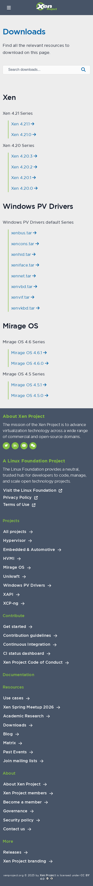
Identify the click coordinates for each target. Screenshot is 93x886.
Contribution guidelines (27, 635)
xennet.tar (23, 275)
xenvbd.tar (24, 286)
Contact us (14, 829)
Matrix (9, 742)
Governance (15, 811)
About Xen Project (21, 784)
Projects (11, 520)
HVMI (8, 558)
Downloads (14, 725)
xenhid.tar (23, 254)
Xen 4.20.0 (24, 188)
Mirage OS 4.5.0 (29, 395)
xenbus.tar (24, 232)
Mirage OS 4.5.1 (28, 384)
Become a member (22, 802)
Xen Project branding (24, 861)
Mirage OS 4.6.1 (29, 352)
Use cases (13, 698)
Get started (14, 626)
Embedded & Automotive (29, 549)
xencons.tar (25, 243)
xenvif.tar (22, 297)
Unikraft (11, 576)
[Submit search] (83, 69)
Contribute (13, 615)
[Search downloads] (41, 69)
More (8, 841)
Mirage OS (13, 567)
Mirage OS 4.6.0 (30, 363)
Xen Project (48, 875)
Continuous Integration (26, 644)
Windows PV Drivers (24, 585)
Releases (12, 852)
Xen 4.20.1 (23, 177)
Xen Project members (25, 793)
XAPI (8, 594)
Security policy (18, 820)
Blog (8, 734)
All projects (14, 531)
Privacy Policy (20, 497)
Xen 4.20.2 (24, 167)
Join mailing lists (20, 760)
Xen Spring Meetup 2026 (28, 707)
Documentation (18, 674)
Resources (13, 687)
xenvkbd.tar (25, 308)
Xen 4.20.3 (24, 156)
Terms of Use (19, 504)
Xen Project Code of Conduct (33, 662)
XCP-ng (10, 603)
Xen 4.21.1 (22, 123)
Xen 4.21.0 (23, 134)
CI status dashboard (23, 653)
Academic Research (23, 716)
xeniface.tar (25, 265)
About (9, 773)
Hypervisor (14, 540)
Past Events (15, 752)
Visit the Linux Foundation (33, 490)
